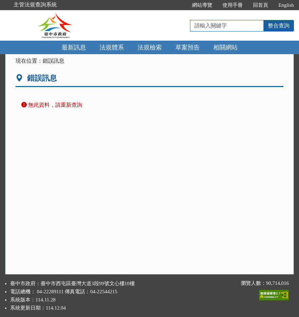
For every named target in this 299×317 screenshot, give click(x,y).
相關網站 (225, 47)
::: (180, 5)
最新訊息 (74, 47)
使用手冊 (232, 5)
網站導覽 (202, 5)
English (286, 5)
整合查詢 (279, 25)
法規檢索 (149, 47)
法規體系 (112, 47)
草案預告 (187, 47)
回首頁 (260, 5)
